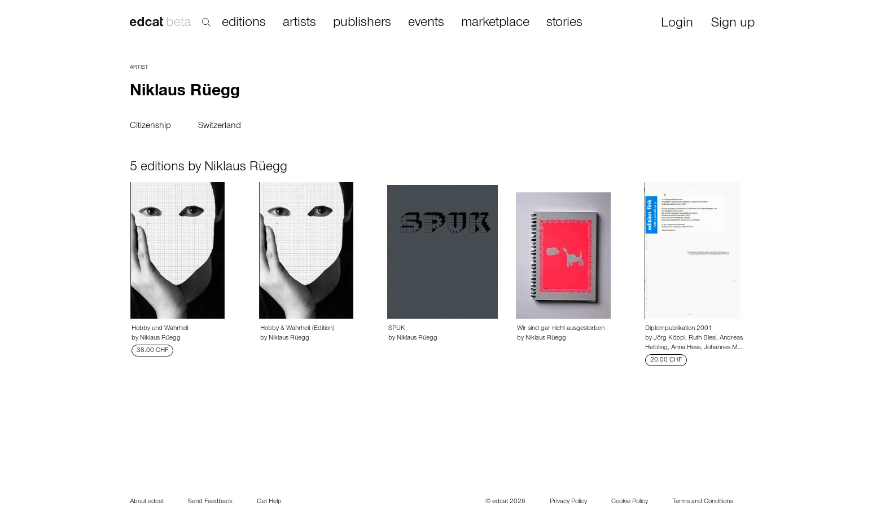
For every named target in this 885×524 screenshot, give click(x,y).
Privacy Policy (568, 502)
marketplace (495, 23)
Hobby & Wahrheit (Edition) (297, 328)
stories (564, 23)
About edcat (147, 502)
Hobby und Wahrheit (160, 328)
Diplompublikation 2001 (678, 328)
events (426, 23)
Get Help (269, 502)
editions (244, 23)
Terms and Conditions (702, 502)
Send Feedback (210, 502)
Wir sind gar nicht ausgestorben (560, 328)
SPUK (396, 328)
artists (299, 23)
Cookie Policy (629, 502)
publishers (362, 23)
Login (677, 23)
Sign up (733, 23)
